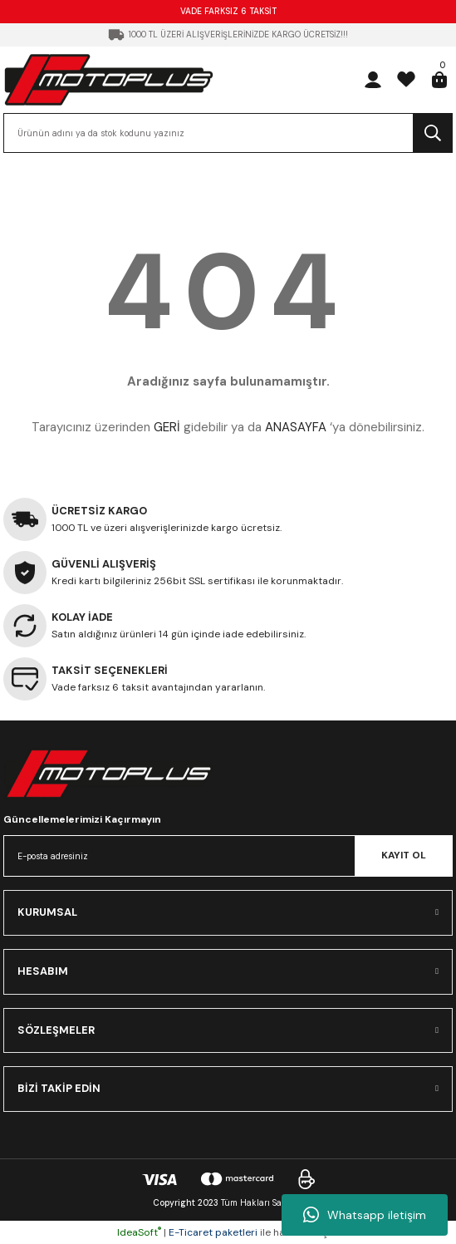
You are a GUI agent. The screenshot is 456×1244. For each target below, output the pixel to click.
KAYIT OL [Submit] (403, 855)
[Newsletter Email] (228, 856)
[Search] (228, 133)
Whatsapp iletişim (364, 1215)
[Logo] (108, 79)
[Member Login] (373, 79)
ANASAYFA (295, 427)
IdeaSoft (139, 1232)
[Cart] (439, 79)
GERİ (167, 427)
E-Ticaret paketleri (213, 1232)
